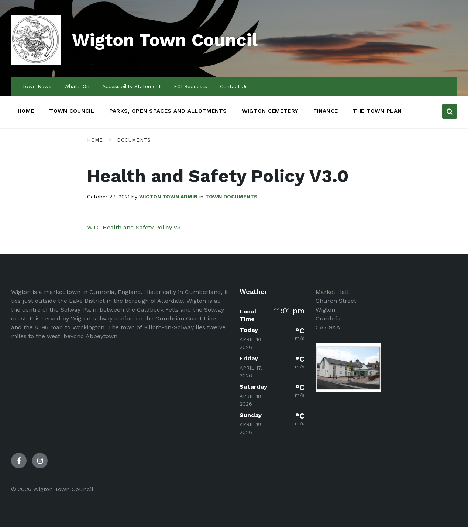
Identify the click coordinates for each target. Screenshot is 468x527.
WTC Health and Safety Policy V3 (133, 227)
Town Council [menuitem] (71, 111)
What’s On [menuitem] (76, 86)
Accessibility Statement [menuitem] (131, 86)
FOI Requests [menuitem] (190, 86)
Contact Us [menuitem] (234, 86)
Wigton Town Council (165, 40)
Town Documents (231, 197)
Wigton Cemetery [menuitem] (270, 111)
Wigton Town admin (168, 197)
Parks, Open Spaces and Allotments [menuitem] (168, 111)
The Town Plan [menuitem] (377, 111)
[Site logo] (36, 62)
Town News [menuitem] (36, 86)
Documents (134, 140)
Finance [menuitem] (325, 111)
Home (95, 140)
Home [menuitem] (26, 111)
